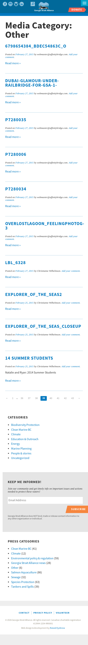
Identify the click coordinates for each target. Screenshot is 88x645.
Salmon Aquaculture (24, 572)
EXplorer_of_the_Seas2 (33, 295)
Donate (76, 9)
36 (22, 398)
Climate (16, 434)
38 (36, 398)
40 (51, 398)
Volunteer (62, 612)
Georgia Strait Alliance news (28, 563)
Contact (24, 612)
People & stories (21, 453)
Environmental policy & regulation (32, 558)
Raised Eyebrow (57, 628)
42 (65, 398)
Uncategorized (20, 458)
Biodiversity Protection (25, 425)
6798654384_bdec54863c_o (35, 46)
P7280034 (15, 189)
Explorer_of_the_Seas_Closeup (43, 326)
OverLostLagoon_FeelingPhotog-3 (44, 226)
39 (43, 398)
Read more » (13, 63)
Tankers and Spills (22, 587)
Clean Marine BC (21, 430)
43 (72, 398)
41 (58, 398)
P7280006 (15, 155)
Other (14, 568)
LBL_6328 (15, 263)
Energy (15, 444)
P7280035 (15, 120)
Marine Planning (21, 448)
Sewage (16, 577)
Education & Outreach (24, 439)
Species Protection (22, 582)
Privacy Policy (42, 612)
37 (29, 398)
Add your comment (70, 270)
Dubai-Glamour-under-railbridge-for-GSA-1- (32, 83)
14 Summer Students (29, 358)
